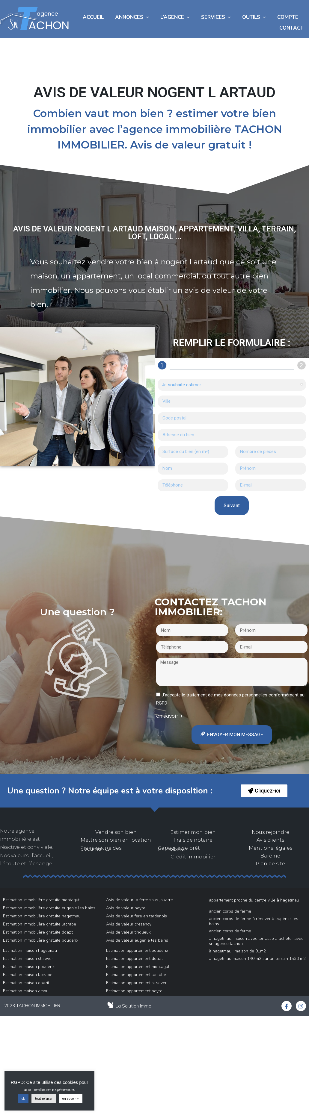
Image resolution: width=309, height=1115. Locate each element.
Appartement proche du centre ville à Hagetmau (254, 900)
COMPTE (287, 17)
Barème (270, 856)
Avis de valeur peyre (125, 908)
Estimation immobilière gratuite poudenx (40, 940)
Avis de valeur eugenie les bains (137, 940)
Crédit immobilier (193, 857)
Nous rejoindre (270, 832)
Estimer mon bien (193, 832)
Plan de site (270, 863)
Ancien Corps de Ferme (230, 911)
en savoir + (70, 1098)
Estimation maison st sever (28, 958)
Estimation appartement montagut (137, 966)
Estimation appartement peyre (134, 991)
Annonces (132, 17)
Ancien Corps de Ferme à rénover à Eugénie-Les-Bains (254, 921)
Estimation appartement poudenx (137, 950)
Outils (254, 17)
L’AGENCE (175, 17)
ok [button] (23, 1098)
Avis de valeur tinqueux (128, 932)
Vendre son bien (116, 832)
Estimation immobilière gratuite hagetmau (42, 916)
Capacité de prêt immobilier (179, 848)
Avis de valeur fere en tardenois (136, 916)
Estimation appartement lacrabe (136, 975)
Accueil (93, 17)
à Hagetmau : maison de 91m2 (237, 951)
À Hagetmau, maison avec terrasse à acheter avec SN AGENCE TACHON (256, 941)
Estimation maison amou (26, 991)
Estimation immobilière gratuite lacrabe (39, 924)
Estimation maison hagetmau (30, 950)
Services (216, 17)
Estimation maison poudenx (29, 966)
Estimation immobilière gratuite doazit (38, 932)
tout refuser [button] (43, 1098)
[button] (264, 790)
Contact (291, 28)
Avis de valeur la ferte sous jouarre (139, 900)
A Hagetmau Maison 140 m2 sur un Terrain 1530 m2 (257, 958)
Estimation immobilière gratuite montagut (41, 900)
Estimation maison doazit (26, 983)
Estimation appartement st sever (136, 983)
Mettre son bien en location (116, 840)
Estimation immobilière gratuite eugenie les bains (49, 908)
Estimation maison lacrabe (27, 975)
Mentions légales (270, 848)
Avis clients (270, 840)
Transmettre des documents (101, 848)
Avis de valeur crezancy (128, 924)
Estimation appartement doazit (134, 958)
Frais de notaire (193, 840)
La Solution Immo (133, 1006)
